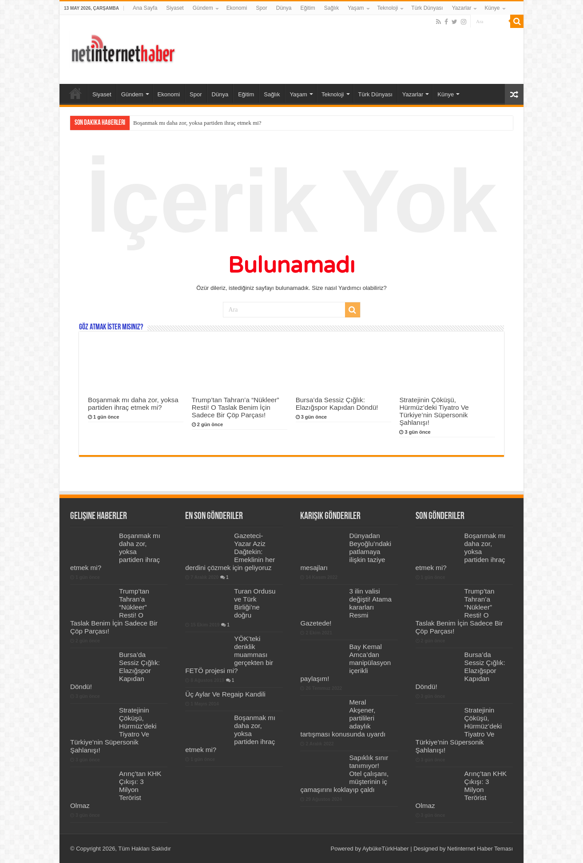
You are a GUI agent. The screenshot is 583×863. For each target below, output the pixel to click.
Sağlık (331, 8)
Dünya (284, 8)
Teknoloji (387, 8)
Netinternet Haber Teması (480, 848)
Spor (261, 8)
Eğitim (307, 8)
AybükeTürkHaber (385, 848)
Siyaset (174, 8)
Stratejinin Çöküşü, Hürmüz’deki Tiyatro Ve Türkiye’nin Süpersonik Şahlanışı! (433, 411)
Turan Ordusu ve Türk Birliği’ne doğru (254, 603)
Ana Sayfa (145, 8)
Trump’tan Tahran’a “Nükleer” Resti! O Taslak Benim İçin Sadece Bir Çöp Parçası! (235, 407)
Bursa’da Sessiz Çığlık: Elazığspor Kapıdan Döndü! (337, 403)
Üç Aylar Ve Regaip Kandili (225, 694)
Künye (492, 8)
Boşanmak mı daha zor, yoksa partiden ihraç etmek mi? (197, 122)
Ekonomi (236, 8)
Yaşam (356, 8)
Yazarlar (462, 8)
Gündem (203, 8)
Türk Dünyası (427, 8)
